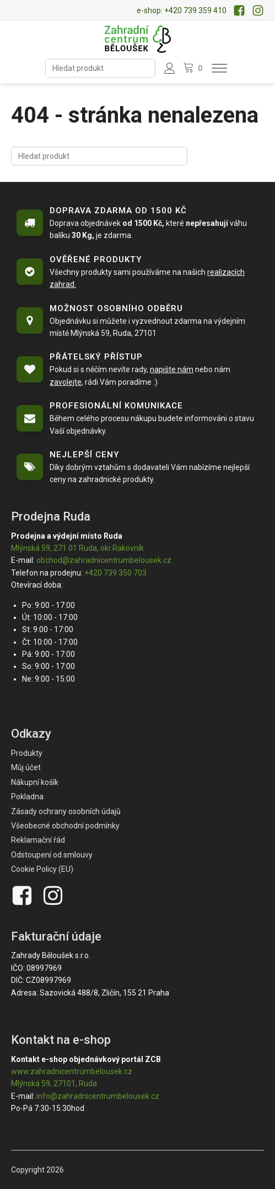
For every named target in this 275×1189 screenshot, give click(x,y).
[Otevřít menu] (219, 68)
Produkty (26, 753)
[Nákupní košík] (194, 68)
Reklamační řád (38, 840)
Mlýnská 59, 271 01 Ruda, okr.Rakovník (77, 548)
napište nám (171, 369)
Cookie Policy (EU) (42, 869)
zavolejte (66, 382)
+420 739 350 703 (115, 572)
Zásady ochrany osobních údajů (66, 811)
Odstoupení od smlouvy (52, 854)
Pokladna (27, 796)
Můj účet (26, 767)
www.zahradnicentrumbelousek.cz (71, 1071)
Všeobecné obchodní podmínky (65, 825)
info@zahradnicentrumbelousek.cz (97, 1096)
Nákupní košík (34, 782)
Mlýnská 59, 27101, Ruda (54, 1083)
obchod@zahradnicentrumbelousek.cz (103, 560)
